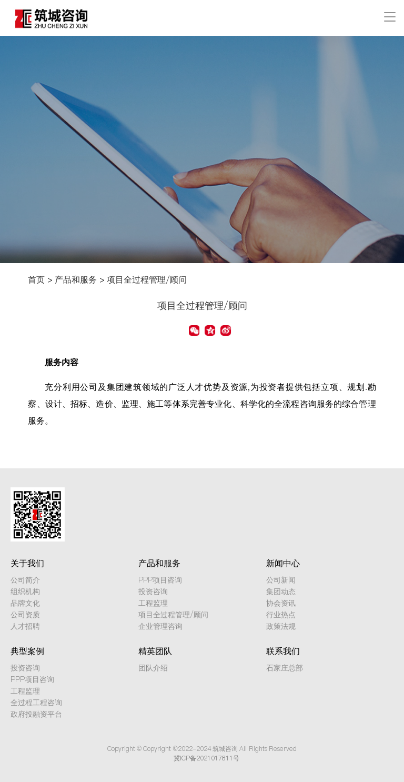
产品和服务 (76, 279)
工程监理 (153, 603)
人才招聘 (25, 626)
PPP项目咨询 (160, 580)
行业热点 (281, 614)
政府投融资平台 (36, 714)
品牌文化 (25, 603)
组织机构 (25, 591)
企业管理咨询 (160, 626)
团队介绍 (153, 668)
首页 (36, 279)
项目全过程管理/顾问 (147, 279)
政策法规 (281, 626)
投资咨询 (153, 591)
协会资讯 (281, 603)
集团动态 (281, 591)
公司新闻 (281, 580)
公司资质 (25, 614)
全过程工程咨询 (36, 702)
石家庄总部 (284, 668)
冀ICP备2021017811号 (206, 758)
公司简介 (25, 580)
